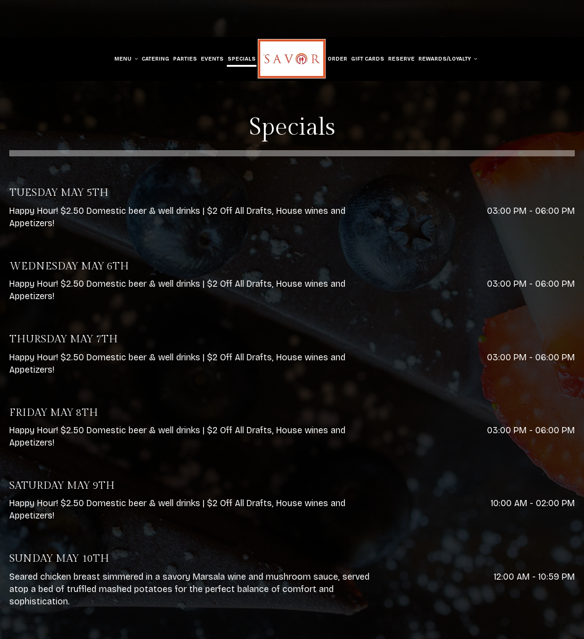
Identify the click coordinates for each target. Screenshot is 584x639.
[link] (292, 58)
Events (212, 59)
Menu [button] (126, 59)
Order (337, 59)
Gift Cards (367, 59)
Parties (185, 59)
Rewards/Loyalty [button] (447, 59)
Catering (155, 59)
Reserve (401, 59)
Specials (241, 59)
